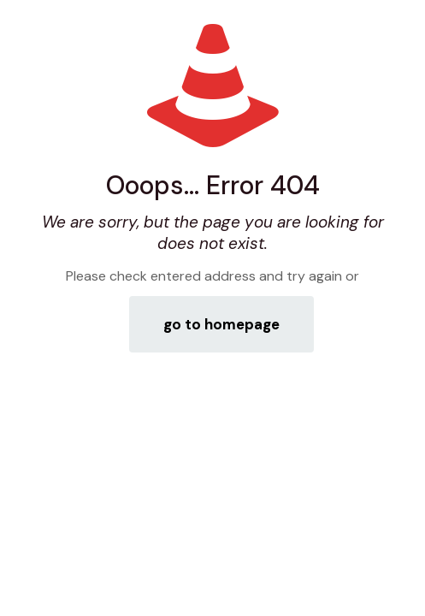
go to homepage (221, 324)
